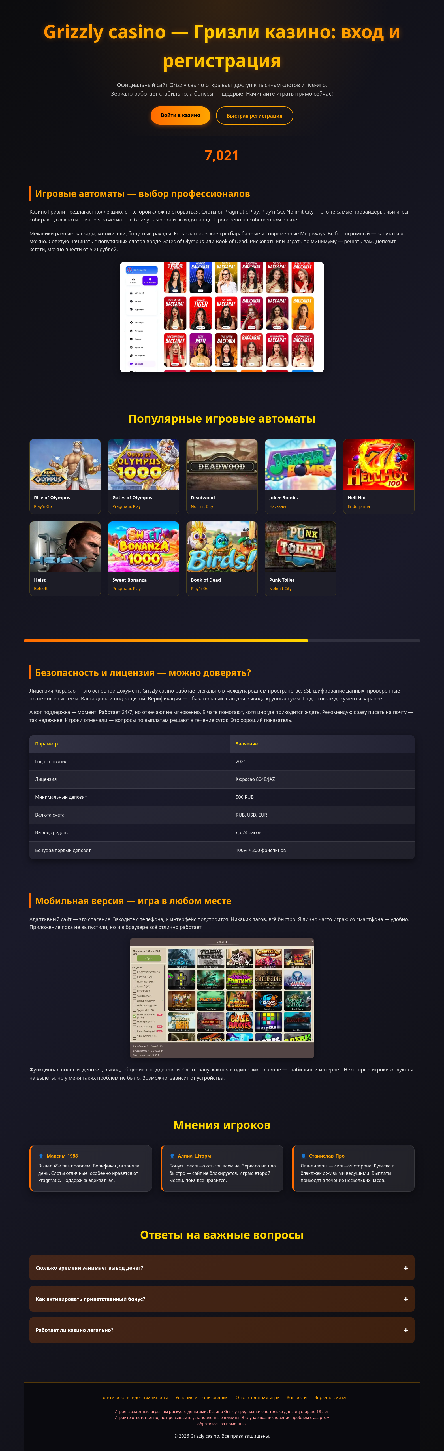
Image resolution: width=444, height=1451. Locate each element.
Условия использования (202, 1397)
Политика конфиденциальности (133, 1397)
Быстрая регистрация (255, 115)
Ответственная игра (257, 1397)
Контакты (297, 1397)
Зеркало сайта (330, 1397)
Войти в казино (180, 115)
